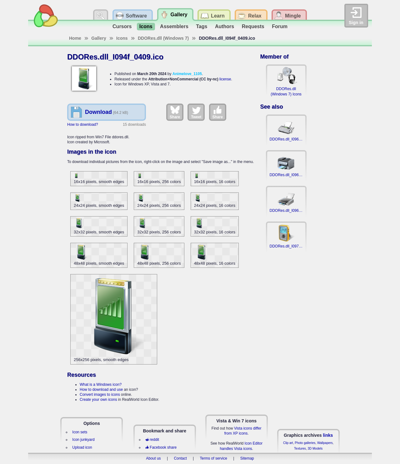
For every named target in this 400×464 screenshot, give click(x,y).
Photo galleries (305, 443)
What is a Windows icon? (101, 384)
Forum (280, 26)
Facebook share (161, 447)
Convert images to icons (100, 394)
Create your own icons (98, 399)
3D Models (315, 448)
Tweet (196, 112)
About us (153, 458)
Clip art (288, 443)
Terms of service (213, 458)
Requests (253, 26)
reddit (152, 439)
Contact (180, 458)
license (225, 79)
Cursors (122, 26)
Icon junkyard (83, 439)
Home (75, 38)
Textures (300, 448)
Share (175, 112)
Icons (145, 26)
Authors (224, 26)
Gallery (98, 38)
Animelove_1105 (187, 74)
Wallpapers (325, 443)
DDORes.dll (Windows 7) (163, 38)
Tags (201, 26)
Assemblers (174, 26)
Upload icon (82, 447)
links (328, 435)
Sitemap (247, 458)
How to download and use (101, 389)
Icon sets (79, 432)
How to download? (82, 124)
